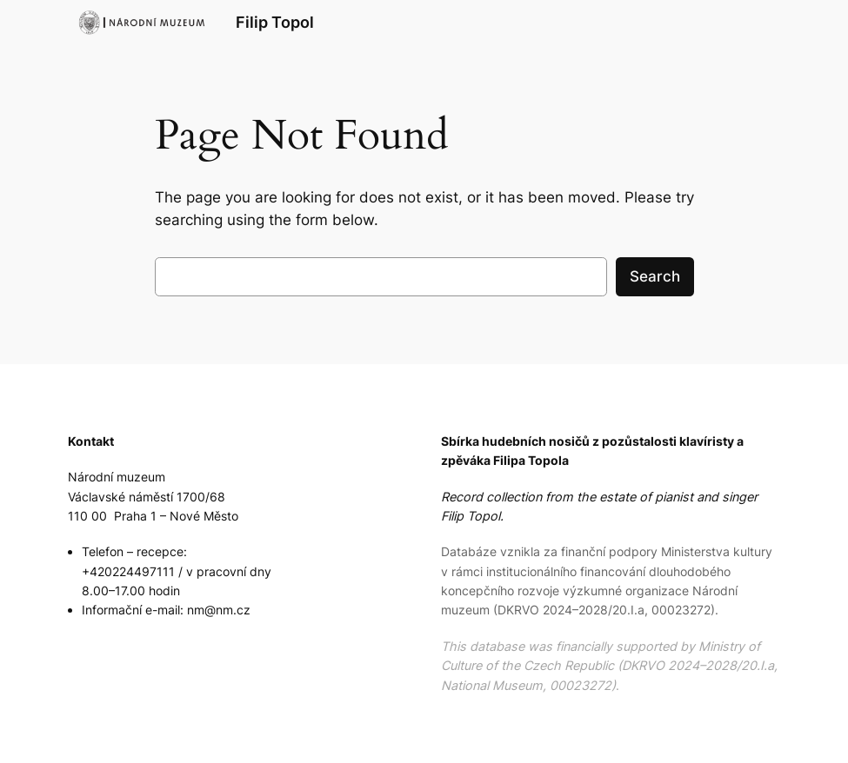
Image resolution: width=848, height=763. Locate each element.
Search (655, 276)
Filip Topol (275, 22)
